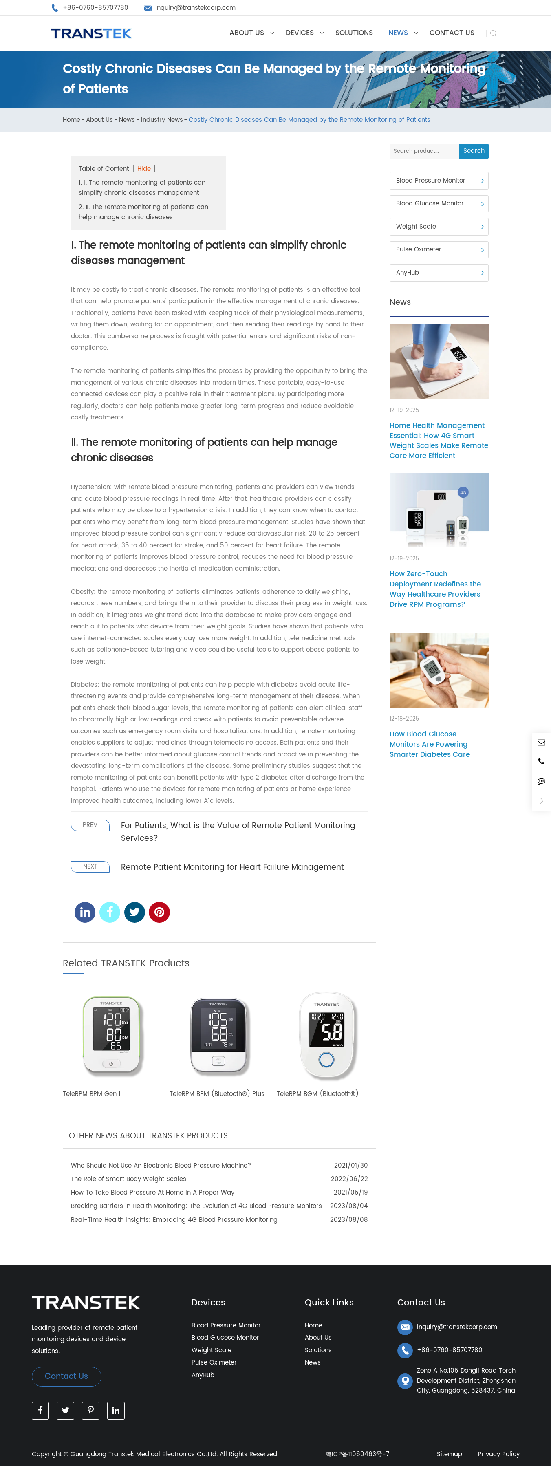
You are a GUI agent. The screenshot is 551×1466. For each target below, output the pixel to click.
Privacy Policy (499, 1454)
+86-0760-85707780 (440, 1350)
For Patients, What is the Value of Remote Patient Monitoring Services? (238, 832)
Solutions (318, 1350)
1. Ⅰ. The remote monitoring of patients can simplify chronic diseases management (142, 188)
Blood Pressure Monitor (430, 180)
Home (71, 120)
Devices (208, 1303)
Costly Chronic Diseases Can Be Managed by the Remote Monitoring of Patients (309, 120)
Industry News (162, 120)
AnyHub (407, 273)
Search (474, 151)
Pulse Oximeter (418, 249)
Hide (144, 169)
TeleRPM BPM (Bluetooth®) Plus (217, 1094)
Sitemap (449, 1454)
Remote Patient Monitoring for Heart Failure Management (232, 867)
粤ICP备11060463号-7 (357, 1454)
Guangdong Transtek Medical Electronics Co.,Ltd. (144, 1454)
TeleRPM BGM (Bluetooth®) (318, 1094)
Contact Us (66, 1376)
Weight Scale (416, 227)
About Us (99, 120)
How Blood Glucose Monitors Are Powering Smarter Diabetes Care (430, 745)
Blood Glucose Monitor (430, 203)
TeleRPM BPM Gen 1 (92, 1094)
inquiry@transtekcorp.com (447, 1327)
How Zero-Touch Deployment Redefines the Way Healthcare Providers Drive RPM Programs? (435, 589)
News (127, 120)
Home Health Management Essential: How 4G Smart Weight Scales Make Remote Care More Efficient (439, 441)
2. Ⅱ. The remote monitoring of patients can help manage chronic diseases (143, 212)
